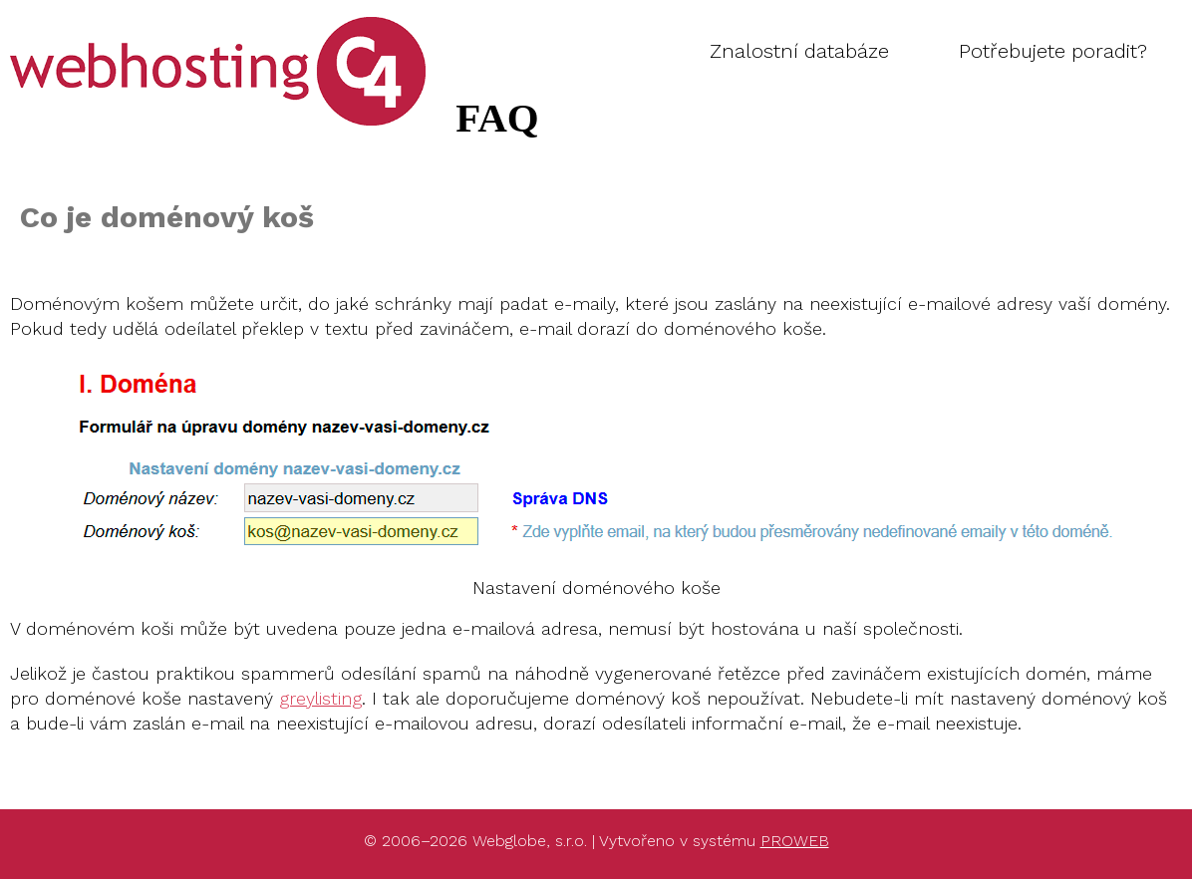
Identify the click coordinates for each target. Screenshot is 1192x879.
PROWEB (794, 840)
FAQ (82, 28)
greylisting (320, 698)
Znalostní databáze (799, 51)
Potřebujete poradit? (1053, 51)
